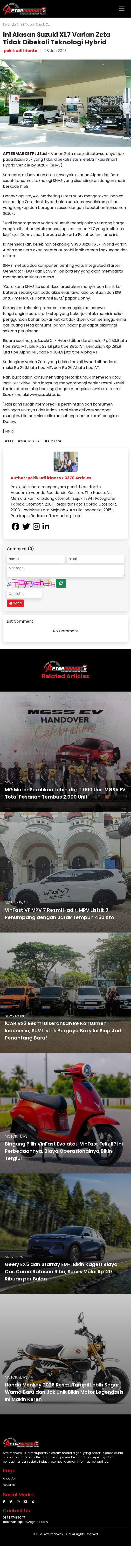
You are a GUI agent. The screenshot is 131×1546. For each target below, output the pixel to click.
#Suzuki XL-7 (29, 441)
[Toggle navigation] (121, 8)
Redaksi (9, 1485)
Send (15, 603)
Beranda (11, 24)
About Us (9, 1478)
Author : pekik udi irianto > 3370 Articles (51, 478)
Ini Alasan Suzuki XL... (36, 24)
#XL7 (9, 441)
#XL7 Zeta (52, 441)
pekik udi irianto (20, 50)
